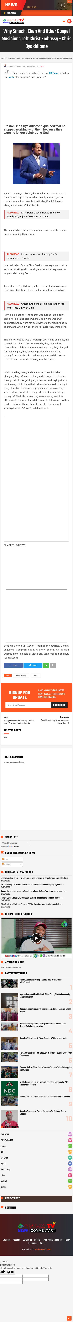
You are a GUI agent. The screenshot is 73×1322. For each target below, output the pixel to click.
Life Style (4, 1158)
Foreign (3, 1146)
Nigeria (3, 1164)
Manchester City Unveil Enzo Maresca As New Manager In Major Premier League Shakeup (34, 878)
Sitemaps (7, 1240)
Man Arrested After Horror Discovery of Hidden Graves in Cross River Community (46, 1054)
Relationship (5, 1170)
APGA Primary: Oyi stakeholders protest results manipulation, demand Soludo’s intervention (43, 1025)
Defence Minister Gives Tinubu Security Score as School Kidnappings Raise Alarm (46, 1069)
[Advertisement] (38, 99)
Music (36, 675)
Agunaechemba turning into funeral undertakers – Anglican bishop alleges (45, 1010)
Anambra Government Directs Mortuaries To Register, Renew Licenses (43, 1113)
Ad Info (37, 1240)
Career (42, 1243)
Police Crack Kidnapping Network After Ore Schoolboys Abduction (45, 1097)
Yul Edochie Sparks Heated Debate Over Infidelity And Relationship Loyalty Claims (31, 885)
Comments (6, 864)
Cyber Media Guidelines (52, 1240)
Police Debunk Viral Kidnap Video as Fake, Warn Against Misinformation (41, 981)
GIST (2, 1152)
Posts (4, 859)
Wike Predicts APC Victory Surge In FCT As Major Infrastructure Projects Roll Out (31, 904)
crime (3, 1175)
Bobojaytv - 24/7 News (43, 1249)
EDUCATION (5, 1135)
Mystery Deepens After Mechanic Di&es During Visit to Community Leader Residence (45, 996)
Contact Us (27, 1240)
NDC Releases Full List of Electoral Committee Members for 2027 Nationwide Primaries (44, 1083)
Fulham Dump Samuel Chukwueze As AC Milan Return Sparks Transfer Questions (31, 898)
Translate (13, 846)
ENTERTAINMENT (21, 675)
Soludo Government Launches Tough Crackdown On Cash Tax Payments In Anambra (33, 891)
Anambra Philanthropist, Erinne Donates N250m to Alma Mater (43, 1038)
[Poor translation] (10, 1272)
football (4, 1181)
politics (3, 1187)
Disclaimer (32, 1243)
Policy (67, 1240)
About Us (16, 1240)
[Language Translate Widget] (15, 843)
